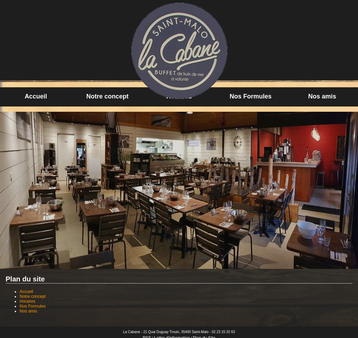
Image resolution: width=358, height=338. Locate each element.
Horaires (27, 301)
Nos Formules (251, 96)
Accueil (35, 96)
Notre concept (107, 96)
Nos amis (322, 96)
